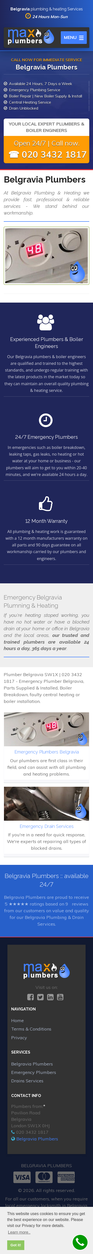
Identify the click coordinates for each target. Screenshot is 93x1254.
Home (17, 1020)
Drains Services (27, 1081)
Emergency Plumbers (33, 1072)
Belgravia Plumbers (32, 1064)
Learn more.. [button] (19, 1232)
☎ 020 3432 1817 (47, 154)
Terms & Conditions (31, 1029)
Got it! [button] (15, 1245)
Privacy (19, 1037)
